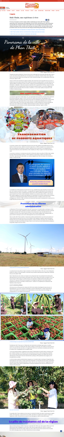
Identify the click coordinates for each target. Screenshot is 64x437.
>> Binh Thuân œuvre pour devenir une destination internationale (23, 34)
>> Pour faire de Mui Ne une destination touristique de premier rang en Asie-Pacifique (27, 29)
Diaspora (57, 10)
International (41, 10)
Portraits (27, 10)
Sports (32, 10)
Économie (8, 10)
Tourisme (18, 10)
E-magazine (12, 14)
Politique (4, 10)
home (0, 10)
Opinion (53, 10)
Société (13, 10)
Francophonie (47, 10)
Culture (22, 10)
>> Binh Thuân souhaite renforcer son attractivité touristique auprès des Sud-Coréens (27, 31)
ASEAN (36, 10)
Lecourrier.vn (32, 5)
